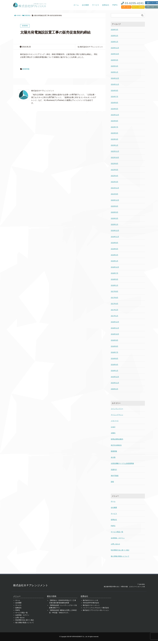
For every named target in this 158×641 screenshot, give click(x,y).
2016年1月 (114, 370)
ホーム (76, 5)
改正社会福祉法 (116, 445)
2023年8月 (114, 121)
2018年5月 (114, 279)
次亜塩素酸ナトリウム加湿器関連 (122, 463)
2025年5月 (114, 60)
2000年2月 (114, 389)
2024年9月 (114, 90)
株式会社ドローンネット (91, 605)
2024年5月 (114, 109)
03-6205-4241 (132, 3)
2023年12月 (115, 115)
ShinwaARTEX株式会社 (91, 603)
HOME (17, 15)
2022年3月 (114, 182)
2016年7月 (114, 352)
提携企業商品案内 (117, 439)
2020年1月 (114, 224)
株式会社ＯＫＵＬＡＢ (90, 600)
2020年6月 (114, 206)
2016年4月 (114, 364)
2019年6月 (114, 243)
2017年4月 (114, 303)
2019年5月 (114, 249)
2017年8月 (114, 291)
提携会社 (105, 5)
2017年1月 (114, 316)
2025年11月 (115, 48)
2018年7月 (114, 273)
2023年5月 (114, 133)
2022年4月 (114, 176)
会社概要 (85, 5)
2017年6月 (114, 297)
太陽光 (113, 433)
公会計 (113, 427)
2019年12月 (115, 230)
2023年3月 (114, 139)
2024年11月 (115, 84)
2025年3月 (114, 66)
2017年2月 (114, 310)
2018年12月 (115, 267)
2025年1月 (114, 72)
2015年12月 (115, 377)
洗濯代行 (114, 469)
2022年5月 (114, 170)
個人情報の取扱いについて (120, 556)
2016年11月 (115, 328)
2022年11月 (115, 151)
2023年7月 (114, 127)
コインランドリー (117, 409)
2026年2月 (114, 36)
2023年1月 (114, 145)
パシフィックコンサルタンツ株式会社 (96, 608)
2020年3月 (114, 218)
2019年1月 (114, 261)
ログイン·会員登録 (138, 7)
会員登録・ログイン (118, 538)
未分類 (113, 457)
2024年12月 (115, 78)
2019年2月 (114, 255)
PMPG (115, 5)
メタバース (114, 421)
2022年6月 (114, 163)
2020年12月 (115, 200)
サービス (95, 5)
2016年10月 (115, 334)
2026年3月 (114, 29)
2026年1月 (114, 42)
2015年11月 (115, 383)
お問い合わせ (126, 7)
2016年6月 (114, 358)
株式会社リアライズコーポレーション (96, 610)
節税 (112, 482)
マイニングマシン (117, 415)
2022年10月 (115, 157)
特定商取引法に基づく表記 (120, 550)
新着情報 (26, 15)
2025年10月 (115, 54)
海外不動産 (114, 475)
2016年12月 (115, 322)
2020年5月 (114, 212)
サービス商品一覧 (117, 532)
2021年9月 (114, 194)
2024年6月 (114, 102)
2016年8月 (114, 346)
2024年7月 (114, 96)
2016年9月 (114, 340)
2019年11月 (115, 237)
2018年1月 (114, 285)
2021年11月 (115, 188)
